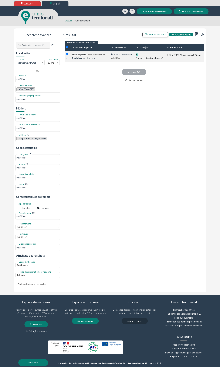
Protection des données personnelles (184, 321)
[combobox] (30, 62)
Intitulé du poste (82, 47)
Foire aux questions (183, 317)
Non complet (43, 208)
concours (27, 3)
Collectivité (118, 47)
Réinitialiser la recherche (32, 284)
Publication (174, 47)
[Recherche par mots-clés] (36, 45)
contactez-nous (134, 321)
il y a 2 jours (173, 54)
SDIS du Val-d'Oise (121, 54)
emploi (55, 3)
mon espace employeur (191, 11)
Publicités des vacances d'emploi (182, 313)
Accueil (68, 20)
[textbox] (30, 63)
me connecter (85, 321)
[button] (52, 45)
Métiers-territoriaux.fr (184, 344)
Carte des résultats (155, 34)
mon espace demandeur (154, 11)
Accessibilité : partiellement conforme (183, 325)
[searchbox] (38, 79)
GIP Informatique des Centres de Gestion (104, 363)
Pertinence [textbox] (22, 265)
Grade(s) (142, 47)
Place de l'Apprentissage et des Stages (184, 352)
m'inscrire (36, 324)
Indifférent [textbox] (22, 227)
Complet (25, 208)
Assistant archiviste (83, 58)
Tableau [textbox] (21, 275)
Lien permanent (134, 80)
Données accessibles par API (135, 363)
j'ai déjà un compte (36, 331)
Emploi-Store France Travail (183, 356)
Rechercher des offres (184, 309)
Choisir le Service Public (184, 348)
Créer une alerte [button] (181, 34)
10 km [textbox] (51, 62)
